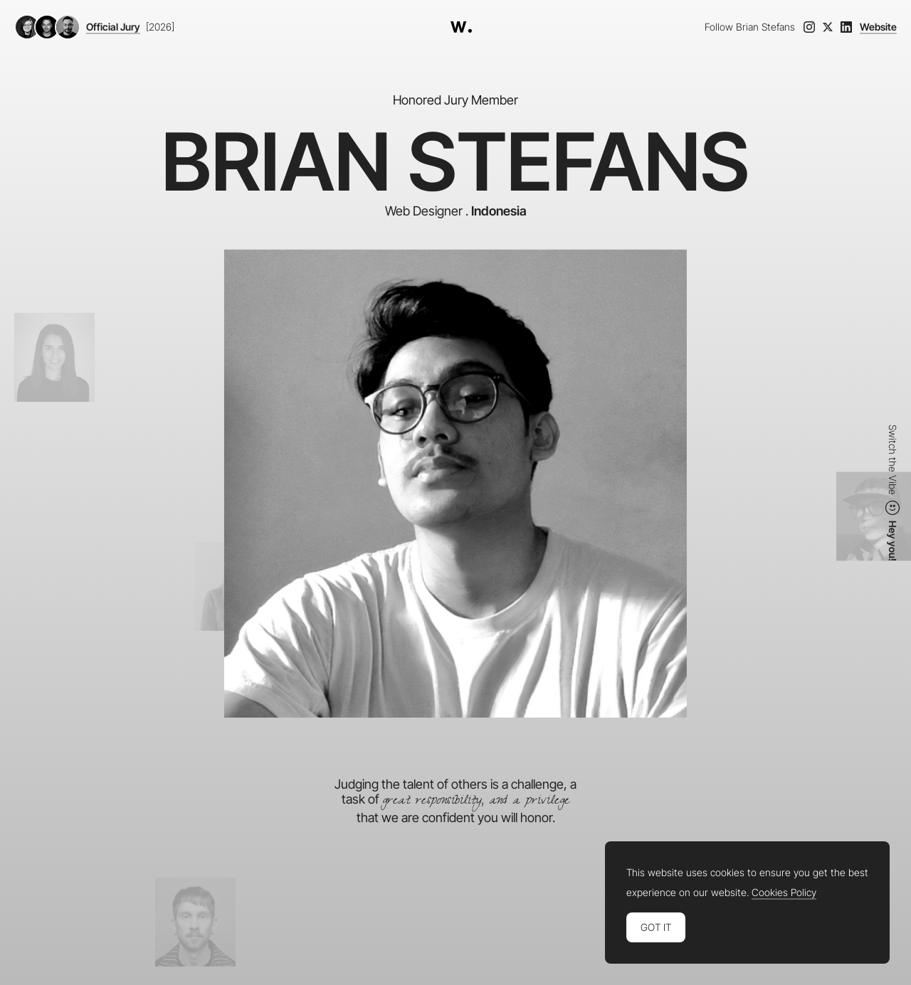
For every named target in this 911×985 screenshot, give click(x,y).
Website (878, 27)
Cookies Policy (784, 893)
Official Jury (113, 27)
